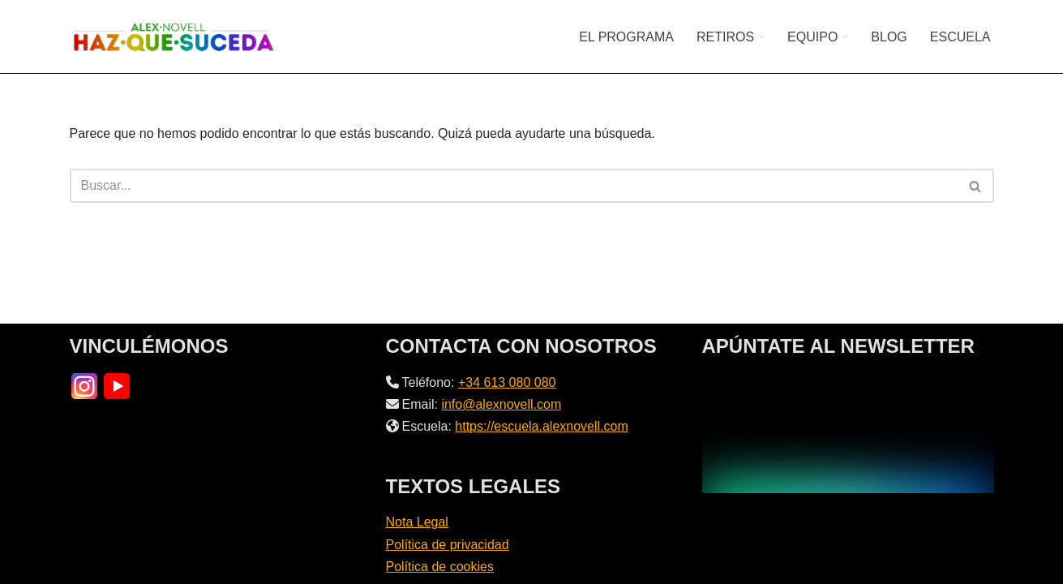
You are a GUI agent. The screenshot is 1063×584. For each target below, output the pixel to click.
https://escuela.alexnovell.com (541, 426)
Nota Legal (417, 522)
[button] (761, 36)
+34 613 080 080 (507, 382)
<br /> (848, 432)
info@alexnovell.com (501, 404)
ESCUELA (960, 37)
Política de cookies (440, 566)
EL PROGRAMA (626, 37)
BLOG (889, 37)
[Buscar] (514, 186)
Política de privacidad (447, 545)
